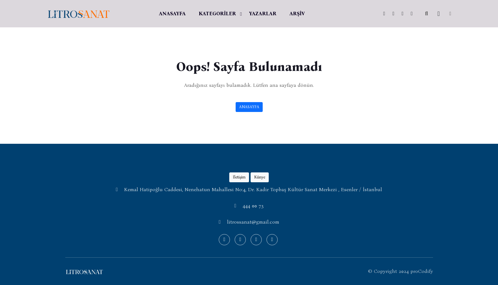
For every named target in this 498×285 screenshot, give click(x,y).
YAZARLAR (262, 13)
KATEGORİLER (217, 13)
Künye (259, 177)
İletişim (239, 177)
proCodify (421, 271)
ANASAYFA (172, 13)
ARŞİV (297, 13)
